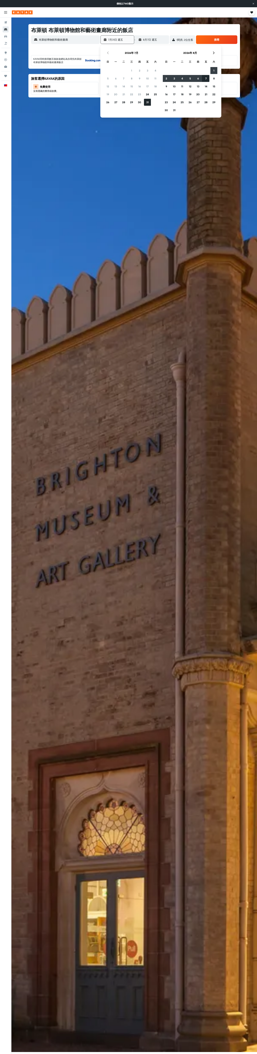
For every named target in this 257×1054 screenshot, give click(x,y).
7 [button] (123, 78)
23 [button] (139, 94)
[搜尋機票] (5, 22)
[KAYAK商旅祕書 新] (5, 66)
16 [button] (139, 86)
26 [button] (107, 102)
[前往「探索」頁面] (5, 52)
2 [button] (139, 70)
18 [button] (155, 86)
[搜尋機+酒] (5, 43)
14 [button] (123, 86)
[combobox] (68, 39)
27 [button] (115, 102)
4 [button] (155, 70)
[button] (253, 3)
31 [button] (147, 102)
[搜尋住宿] (5, 29)
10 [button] (147, 78)
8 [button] (131, 78)
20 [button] (115, 94)
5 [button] (108, 78)
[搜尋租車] (5, 36)
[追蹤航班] (5, 59)
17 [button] (147, 86)
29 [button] (131, 102)
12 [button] (108, 86)
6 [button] (116, 78)
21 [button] (123, 94)
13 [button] (116, 86)
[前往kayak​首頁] (22, 12)
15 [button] (131, 86)
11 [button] (155, 78)
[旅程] (5, 76)
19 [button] (108, 94)
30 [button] (139, 102)
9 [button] (139, 78)
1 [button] (131, 70)
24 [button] (147, 94)
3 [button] (147, 70)
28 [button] (123, 102)
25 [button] (155, 94)
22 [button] (131, 94)
